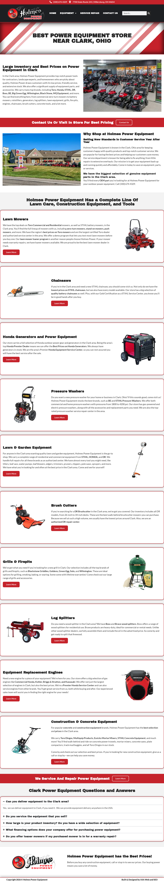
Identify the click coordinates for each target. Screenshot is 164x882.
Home (52, 13)
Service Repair (89, 13)
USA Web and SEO (149, 879)
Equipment (68, 13)
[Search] (149, 13)
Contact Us (110, 13)
